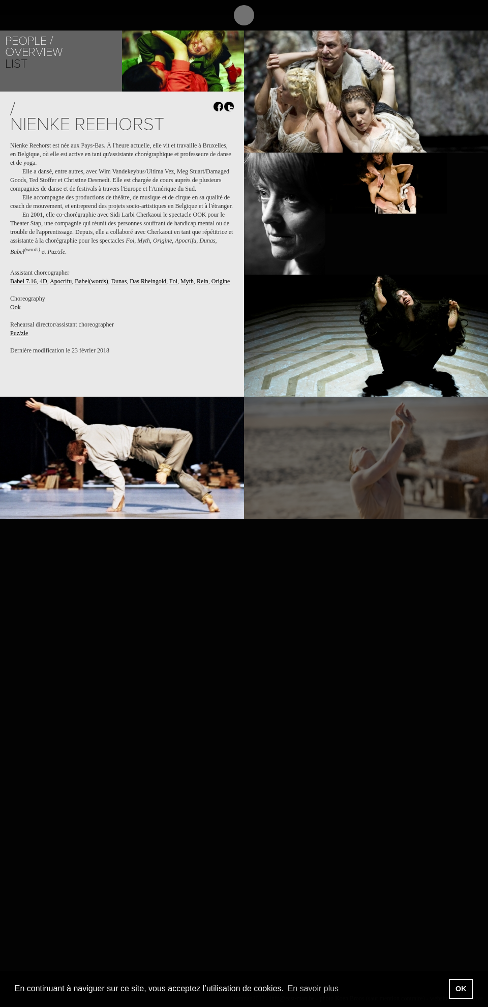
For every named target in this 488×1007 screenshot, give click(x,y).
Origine (220, 281)
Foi (173, 281)
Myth (187, 281)
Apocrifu (61, 281)
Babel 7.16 (23, 281)
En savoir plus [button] (313, 988)
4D (43, 281)
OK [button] (461, 989)
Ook (15, 307)
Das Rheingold (148, 281)
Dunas (119, 281)
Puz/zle (19, 333)
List (16, 63)
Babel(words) (91, 281)
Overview (34, 52)
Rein (202, 281)
